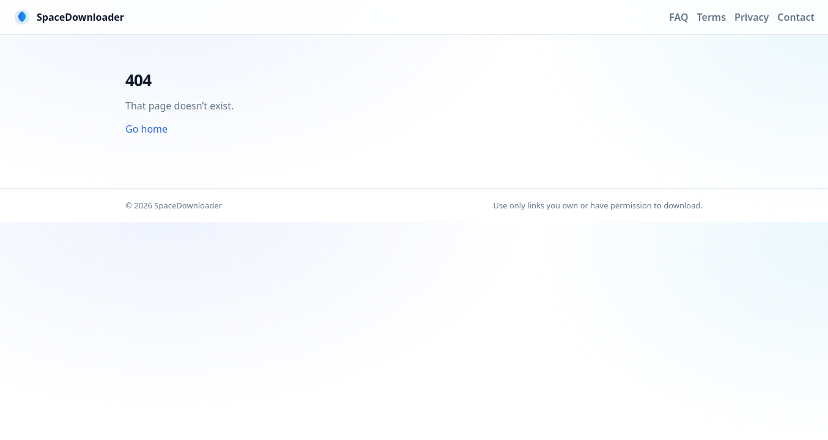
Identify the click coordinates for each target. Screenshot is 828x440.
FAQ (678, 17)
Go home (146, 129)
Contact (796, 17)
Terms (711, 17)
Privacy (751, 17)
